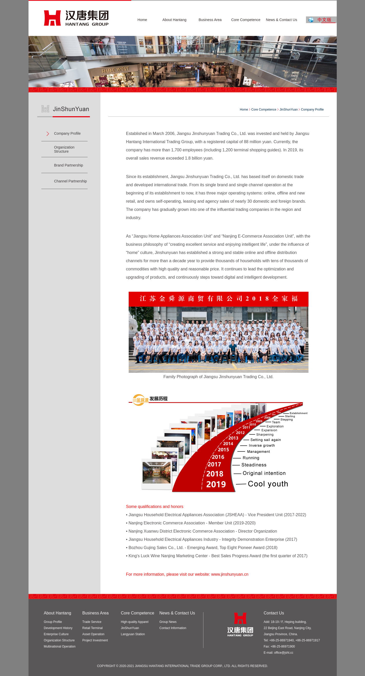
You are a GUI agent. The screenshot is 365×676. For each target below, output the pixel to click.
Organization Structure (64, 149)
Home (244, 109)
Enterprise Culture (56, 634)
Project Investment (95, 640)
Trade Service (91, 622)
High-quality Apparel (134, 622)
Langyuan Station (133, 634)
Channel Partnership (70, 181)
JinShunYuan (130, 628)
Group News (168, 622)
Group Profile (53, 622)
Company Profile (67, 133)
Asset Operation (93, 634)
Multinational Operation (60, 646)
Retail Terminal (92, 628)
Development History (58, 628)
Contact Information (173, 628)
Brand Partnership (68, 165)
